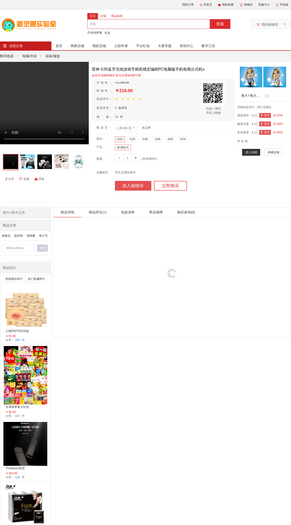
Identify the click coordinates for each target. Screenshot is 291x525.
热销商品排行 (14, 279)
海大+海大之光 (252, 95)
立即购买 (170, 185)
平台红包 (143, 46)
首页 (59, 46)
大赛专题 (164, 46)
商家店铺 (77, 46)
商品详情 (67, 212)
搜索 (220, 24)
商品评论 (97, 212)
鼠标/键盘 (53, 56)
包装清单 (128, 212)
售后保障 (156, 212)
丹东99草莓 (94, 32)
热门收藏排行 (36, 279)
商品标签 (117, 16)
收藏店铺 (273, 152)
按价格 (18, 235)
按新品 (6, 235)
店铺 (103, 16)
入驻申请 (121, 46)
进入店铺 (251, 152)
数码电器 (7, 56)
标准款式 (123, 147)
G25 (132, 139)
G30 (145, 139)
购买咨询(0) (186, 212)
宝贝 (93, 16)
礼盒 (107, 32)
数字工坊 (208, 46)
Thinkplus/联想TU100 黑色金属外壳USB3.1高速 (18, 469)
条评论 (121, 108)
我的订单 (188, 4)
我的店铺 (99, 46)
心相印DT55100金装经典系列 (17, 331)
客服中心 (264, 4)
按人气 (43, 235)
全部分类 (16, 46)
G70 (183, 139)
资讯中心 (186, 46)
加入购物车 (133, 185)
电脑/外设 (29, 56)
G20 (120, 139)
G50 (170, 139)
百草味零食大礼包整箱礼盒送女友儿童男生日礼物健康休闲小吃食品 (17, 407)
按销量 (31, 235)
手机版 (284, 4)
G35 (158, 139)
